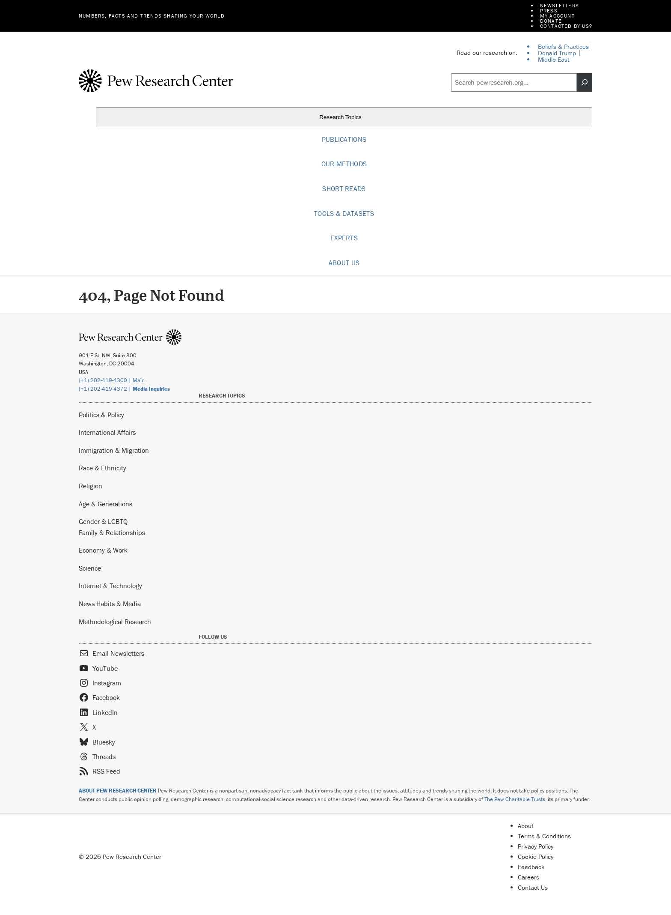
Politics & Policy (101, 414)
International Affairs (107, 432)
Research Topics (343, 117)
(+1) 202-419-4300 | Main (112, 380)
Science (90, 568)
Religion (90, 485)
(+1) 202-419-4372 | (124, 388)
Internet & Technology (110, 585)
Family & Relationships (112, 532)
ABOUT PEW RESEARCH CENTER (118, 790)
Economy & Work (103, 550)
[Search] (584, 82)
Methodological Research (115, 621)
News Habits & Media (110, 603)
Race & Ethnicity (102, 467)
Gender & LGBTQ (103, 521)
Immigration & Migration (114, 450)
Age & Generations (105, 503)
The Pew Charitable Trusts (514, 799)
